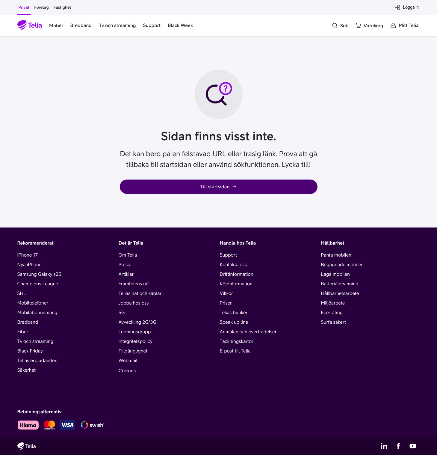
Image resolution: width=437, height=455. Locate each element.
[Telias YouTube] (413, 446)
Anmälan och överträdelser (248, 332)
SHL (21, 293)
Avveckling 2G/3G (137, 322)
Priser (226, 303)
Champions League (37, 284)
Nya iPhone (29, 264)
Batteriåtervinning (340, 284)
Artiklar (126, 274)
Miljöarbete (333, 303)
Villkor (226, 293)
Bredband (27, 322)
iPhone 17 (27, 255)
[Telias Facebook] (398, 446)
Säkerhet (26, 370)
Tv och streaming (35, 341)
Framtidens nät (134, 284)
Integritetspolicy (135, 341)
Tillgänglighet (133, 351)
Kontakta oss (233, 264)
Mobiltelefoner (32, 303)
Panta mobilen (336, 255)
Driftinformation (236, 274)
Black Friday (30, 351)
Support (228, 255)
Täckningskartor (236, 341)
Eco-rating (332, 312)
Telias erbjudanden (37, 360)
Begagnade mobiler (342, 264)
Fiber (22, 332)
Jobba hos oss (134, 303)
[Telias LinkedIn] (384, 446)
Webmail (128, 360)
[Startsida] (29, 25)
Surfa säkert (333, 322)
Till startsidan (218, 186)
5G (122, 312)
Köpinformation (236, 284)
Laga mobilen (335, 274)
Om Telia (128, 255)
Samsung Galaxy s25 (39, 274)
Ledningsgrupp (135, 332)
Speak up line (234, 322)
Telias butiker (234, 312)
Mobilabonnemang (37, 312)
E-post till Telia (235, 351)
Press (124, 264)
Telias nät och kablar (140, 293)
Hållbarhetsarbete (340, 293)
